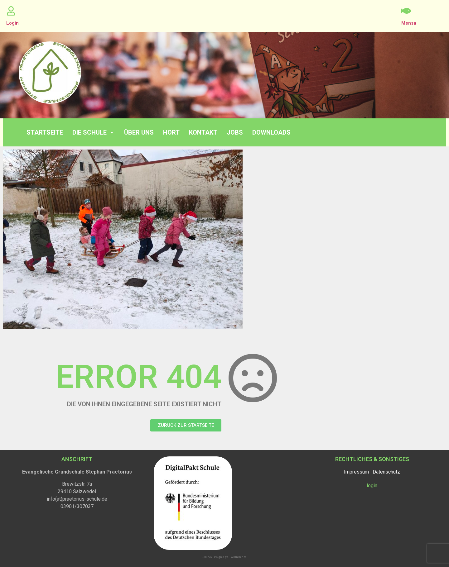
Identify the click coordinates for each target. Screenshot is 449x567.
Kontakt (203, 132)
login (372, 485)
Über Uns (139, 132)
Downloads (271, 132)
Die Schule (93, 132)
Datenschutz (386, 472)
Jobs (235, 132)
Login (12, 23)
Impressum (356, 472)
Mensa (408, 23)
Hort (171, 132)
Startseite (45, 132)
